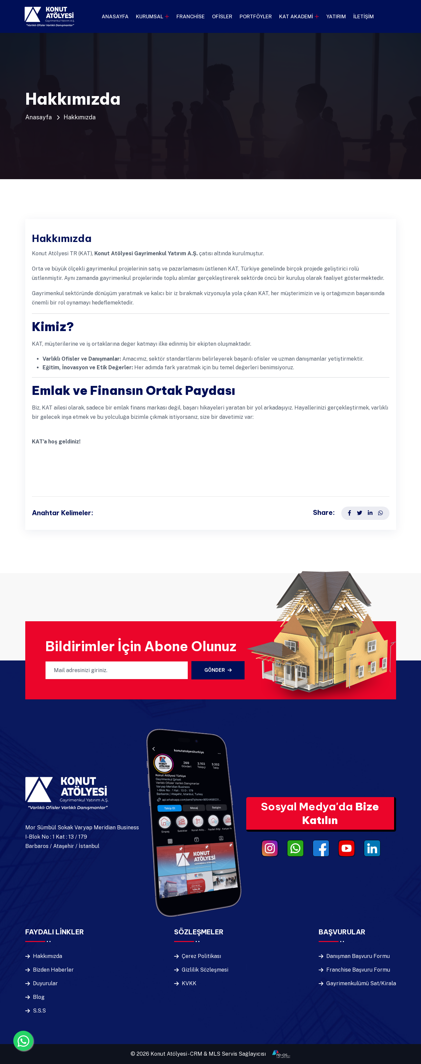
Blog (39, 997)
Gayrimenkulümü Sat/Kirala (361, 983)
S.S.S (39, 1010)
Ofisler (222, 16)
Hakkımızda (79, 117)
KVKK (189, 983)
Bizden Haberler (53, 970)
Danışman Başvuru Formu (358, 956)
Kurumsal (149, 16)
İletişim (363, 16)
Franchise (190, 16)
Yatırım (336, 16)
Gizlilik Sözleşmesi (205, 970)
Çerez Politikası (201, 956)
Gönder (218, 670)
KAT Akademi (296, 16)
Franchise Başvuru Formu (358, 970)
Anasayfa (115, 16)
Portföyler (256, 16)
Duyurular (45, 983)
